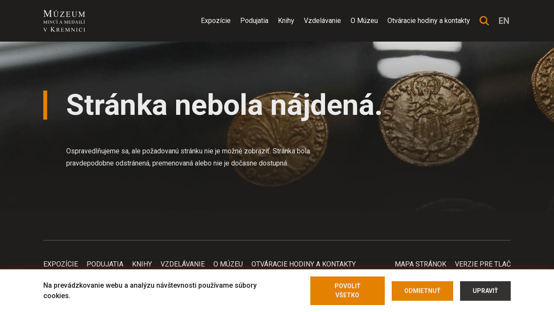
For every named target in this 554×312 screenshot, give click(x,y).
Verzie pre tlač (483, 264)
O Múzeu (364, 20)
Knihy (286, 20)
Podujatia (254, 20)
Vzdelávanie (322, 20)
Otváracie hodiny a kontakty (428, 20)
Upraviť (485, 290)
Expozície (216, 20)
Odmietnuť (422, 290)
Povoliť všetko (348, 291)
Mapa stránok (420, 264)
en (504, 21)
